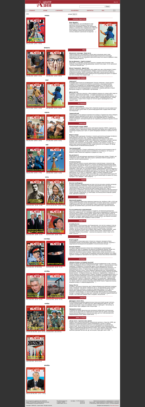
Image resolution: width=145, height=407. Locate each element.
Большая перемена (74, 246)
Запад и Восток (73, 285)
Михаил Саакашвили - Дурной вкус (79, 68)
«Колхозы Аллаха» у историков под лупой (81, 262)
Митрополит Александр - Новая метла (80, 53)
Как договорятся (74, 155)
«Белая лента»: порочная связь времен (80, 321)
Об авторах (74, 10)
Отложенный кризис (75, 162)
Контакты (90, 10)
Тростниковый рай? (75, 148)
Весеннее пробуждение (76, 183)
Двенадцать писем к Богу (76, 301)
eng (115, 2)
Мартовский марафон (75, 200)
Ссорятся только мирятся (76, 106)
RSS (103, 10)
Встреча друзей (73, 240)
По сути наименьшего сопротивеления (80, 209)
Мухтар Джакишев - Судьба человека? (80, 61)
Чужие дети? (72, 81)
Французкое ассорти (75, 309)
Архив (45, 10)
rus (117, 2)
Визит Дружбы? (73, 22)
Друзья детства (73, 92)
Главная (32, 10)
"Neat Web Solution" (114, 405)
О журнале (59, 10)
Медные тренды (73, 134)
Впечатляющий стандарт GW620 (78, 126)
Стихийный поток (74, 224)
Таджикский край (74, 113)
